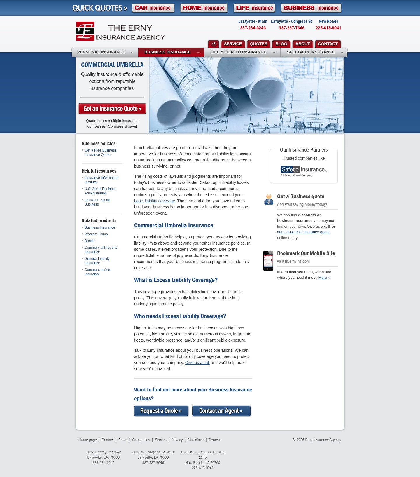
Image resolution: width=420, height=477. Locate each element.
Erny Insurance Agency (120, 31)
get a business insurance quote (303, 232)
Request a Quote (161, 411)
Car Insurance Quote (153, 8)
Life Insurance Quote (254, 8)
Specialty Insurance (315, 52)
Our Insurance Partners (304, 149)
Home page (88, 440)
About (122, 440)
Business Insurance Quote (311, 8)
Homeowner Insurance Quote (204, 8)
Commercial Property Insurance (100, 250)
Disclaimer (196, 440)
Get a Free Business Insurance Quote (99, 152)
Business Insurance (98, 227)
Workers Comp (95, 234)
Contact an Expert (222, 411)
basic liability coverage (154, 201)
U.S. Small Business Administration (99, 191)
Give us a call (197, 362)
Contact (108, 440)
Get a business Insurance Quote (112, 109)
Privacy (177, 440)
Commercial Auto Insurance (96, 272)
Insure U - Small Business (96, 202)
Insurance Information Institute (100, 180)
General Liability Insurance (96, 261)
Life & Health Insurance (243, 52)
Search (214, 440)
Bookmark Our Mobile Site (306, 253)
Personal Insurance (105, 52)
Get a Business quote (300, 196)
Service (161, 440)
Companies (141, 440)
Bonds (88, 241)
